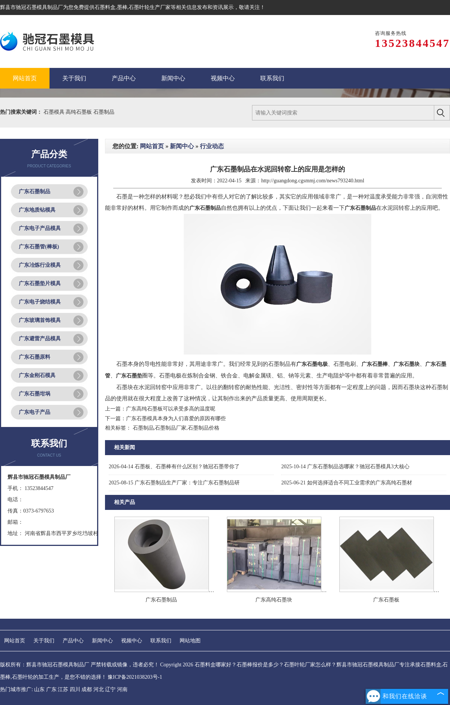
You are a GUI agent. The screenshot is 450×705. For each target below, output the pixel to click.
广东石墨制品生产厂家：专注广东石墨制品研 (174, 483)
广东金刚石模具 (37, 375)
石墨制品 (103, 112)
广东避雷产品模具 (40, 338)
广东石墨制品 (34, 191)
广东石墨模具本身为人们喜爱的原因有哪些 (176, 418)
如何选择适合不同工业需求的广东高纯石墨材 (346, 483)
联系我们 (160, 640)
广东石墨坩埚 (34, 394)
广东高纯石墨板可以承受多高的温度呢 (170, 409)
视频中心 (131, 640)
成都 (86, 689)
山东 (39, 689)
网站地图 (190, 640)
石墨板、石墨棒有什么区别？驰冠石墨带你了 (174, 466)
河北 (98, 689)
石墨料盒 (105, 7)
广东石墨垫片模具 (40, 283)
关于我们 (43, 640)
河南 (122, 689)
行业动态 (212, 146)
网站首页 (152, 146)
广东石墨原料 (34, 357)
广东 (51, 689)
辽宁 (110, 689)
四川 (75, 689)
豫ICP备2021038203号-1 (135, 677)
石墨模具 (55, 112)
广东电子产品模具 (40, 228)
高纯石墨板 (79, 112)
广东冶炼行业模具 (40, 265)
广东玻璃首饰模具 (40, 320)
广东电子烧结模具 (40, 302)
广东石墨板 (386, 600)
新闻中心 (182, 146)
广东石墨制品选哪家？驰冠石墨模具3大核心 (345, 466)
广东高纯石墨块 (273, 600)
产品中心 (73, 640)
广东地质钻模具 (37, 210)
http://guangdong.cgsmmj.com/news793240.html (312, 180)
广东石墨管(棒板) (39, 247)
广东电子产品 (34, 412)
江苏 (63, 689)
